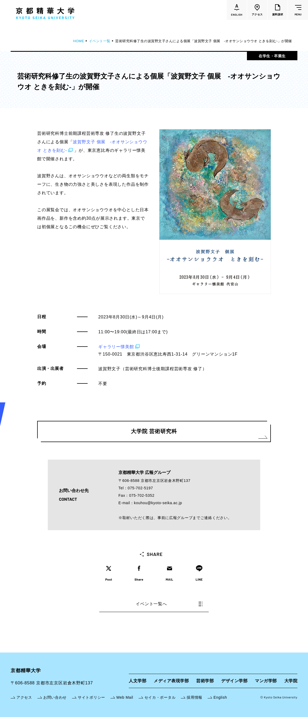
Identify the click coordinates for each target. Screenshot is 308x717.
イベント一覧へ (169, 604)
